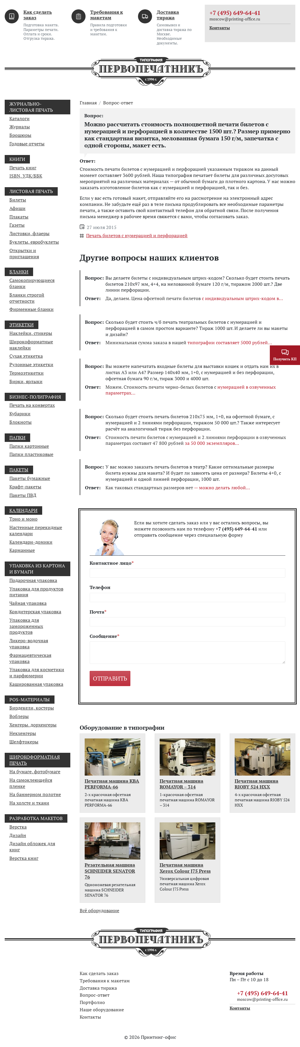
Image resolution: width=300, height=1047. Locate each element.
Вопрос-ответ (118, 103)
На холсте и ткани (29, 803)
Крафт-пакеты (25, 486)
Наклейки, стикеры (30, 333)
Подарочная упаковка (33, 580)
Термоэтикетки (26, 373)
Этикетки (21, 324)
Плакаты (18, 216)
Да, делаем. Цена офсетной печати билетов (194, 298)
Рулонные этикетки (31, 364)
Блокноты (20, 422)
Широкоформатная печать (34, 760)
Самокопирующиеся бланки (31, 283)
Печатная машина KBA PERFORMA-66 (112, 784)
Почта (97, 612)
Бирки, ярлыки (25, 381)
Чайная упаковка (28, 603)
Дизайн (17, 835)
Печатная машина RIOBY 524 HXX (256, 784)
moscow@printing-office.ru (234, 19)
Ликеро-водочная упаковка (28, 643)
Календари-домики (30, 542)
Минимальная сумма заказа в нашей (188, 343)
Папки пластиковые (31, 454)
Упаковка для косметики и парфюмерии (36, 672)
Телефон (100, 587)
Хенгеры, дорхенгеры (33, 724)
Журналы (19, 126)
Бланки (18, 271)
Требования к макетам (106, 15)
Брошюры (20, 135)
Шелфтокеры (23, 741)
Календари (23, 510)
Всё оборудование (99, 910)
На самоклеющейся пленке (30, 783)
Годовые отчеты (27, 143)
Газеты (17, 225)
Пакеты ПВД (22, 495)
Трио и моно (23, 519)
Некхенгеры (22, 733)
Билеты (17, 200)
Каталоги (19, 118)
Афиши (17, 208)
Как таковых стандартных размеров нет (177, 488)
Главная (88, 103)
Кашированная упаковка (36, 684)
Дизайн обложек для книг (32, 846)
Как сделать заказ (37, 15)
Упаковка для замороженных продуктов (26, 626)
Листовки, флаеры (29, 233)
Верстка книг (23, 858)
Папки (17, 437)
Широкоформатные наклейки (31, 344)
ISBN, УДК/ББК (25, 176)
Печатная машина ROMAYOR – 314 (181, 784)
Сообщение (103, 636)
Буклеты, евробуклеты (34, 242)
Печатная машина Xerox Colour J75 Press (185, 868)
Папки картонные (29, 446)
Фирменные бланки (31, 309)
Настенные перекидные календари (35, 530)
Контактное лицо (111, 563)
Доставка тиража (168, 15)
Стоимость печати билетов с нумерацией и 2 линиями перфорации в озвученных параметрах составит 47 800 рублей (195, 440)
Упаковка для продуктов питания (36, 592)
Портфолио (92, 1002)
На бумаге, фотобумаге (34, 771)
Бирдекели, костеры (31, 708)
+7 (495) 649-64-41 (234, 13)
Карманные (22, 550)
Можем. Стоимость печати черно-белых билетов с (190, 390)
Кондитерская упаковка (35, 611)
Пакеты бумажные (29, 478)
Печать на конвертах (32, 405)
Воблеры (19, 716)
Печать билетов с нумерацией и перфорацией (137, 235)
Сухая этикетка (26, 356)
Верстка (18, 827)
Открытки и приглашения (24, 253)
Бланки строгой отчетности (26, 298)
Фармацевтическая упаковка (30, 658)
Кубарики (19, 413)
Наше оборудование (102, 1009)
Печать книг (22, 167)
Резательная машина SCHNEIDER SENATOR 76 (110, 871)
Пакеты (18, 469)
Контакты (219, 27)
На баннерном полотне (35, 794)
